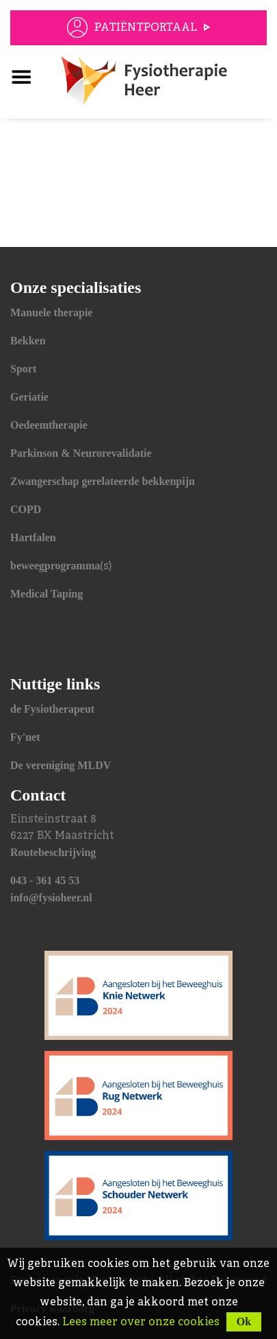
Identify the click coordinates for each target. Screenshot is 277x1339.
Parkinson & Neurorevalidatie (81, 453)
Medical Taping (46, 594)
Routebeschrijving (53, 852)
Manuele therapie (51, 312)
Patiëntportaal (145, 28)
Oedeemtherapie (49, 425)
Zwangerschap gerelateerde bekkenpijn (102, 481)
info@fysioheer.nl (51, 897)
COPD (25, 509)
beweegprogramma (55, 565)
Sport (23, 369)
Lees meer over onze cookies (141, 1322)
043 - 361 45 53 (44, 880)
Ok (244, 1321)
